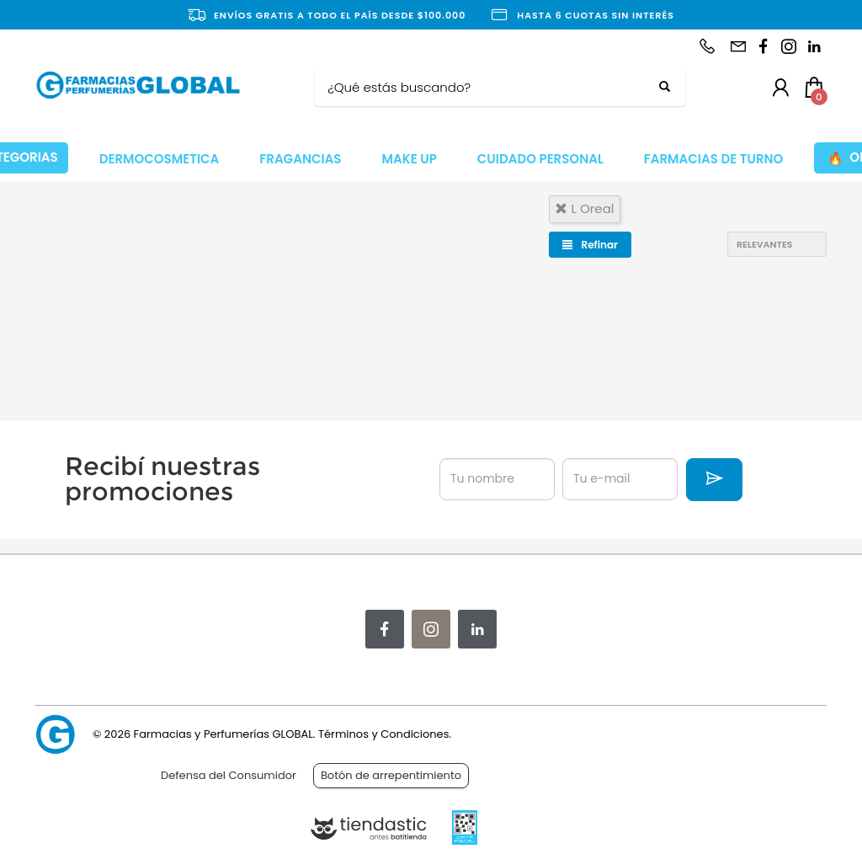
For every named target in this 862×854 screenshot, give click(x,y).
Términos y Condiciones (383, 734)
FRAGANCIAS (300, 159)
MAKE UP (408, 159)
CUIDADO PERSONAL (540, 159)
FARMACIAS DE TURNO (714, 159)
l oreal (584, 208)
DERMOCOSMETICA (159, 159)
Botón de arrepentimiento (391, 775)
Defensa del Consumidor (228, 775)
